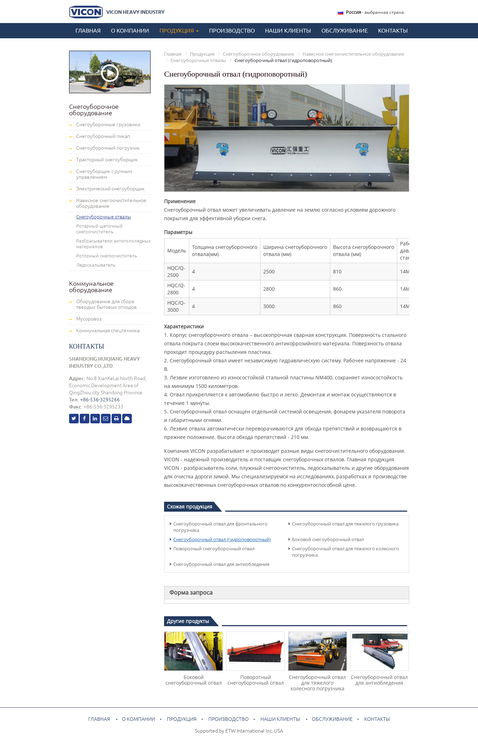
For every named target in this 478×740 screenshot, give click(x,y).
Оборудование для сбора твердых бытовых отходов (106, 304)
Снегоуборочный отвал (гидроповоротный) (222, 539)
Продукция (202, 54)
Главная (88, 30)
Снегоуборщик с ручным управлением (104, 174)
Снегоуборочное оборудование (258, 54)
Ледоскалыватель (96, 264)
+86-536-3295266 (100, 399)
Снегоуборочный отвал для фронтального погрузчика (220, 527)
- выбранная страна (375, 12)
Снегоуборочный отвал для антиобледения (221, 564)
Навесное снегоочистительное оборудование (353, 54)
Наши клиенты (288, 30)
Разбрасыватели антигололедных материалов (113, 243)
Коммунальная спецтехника (108, 330)
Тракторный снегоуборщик (107, 159)
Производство (232, 30)
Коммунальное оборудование (91, 286)
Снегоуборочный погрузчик (108, 148)
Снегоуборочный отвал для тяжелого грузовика (345, 524)
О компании (130, 30)
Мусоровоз (89, 319)
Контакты (393, 30)
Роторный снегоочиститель (106, 255)
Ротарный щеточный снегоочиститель (99, 228)
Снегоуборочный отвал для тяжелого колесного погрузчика (345, 551)
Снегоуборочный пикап (103, 136)
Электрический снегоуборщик (110, 188)
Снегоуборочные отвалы (198, 60)
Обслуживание (344, 30)
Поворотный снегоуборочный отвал (213, 548)
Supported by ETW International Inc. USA (239, 731)
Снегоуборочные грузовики (108, 124)
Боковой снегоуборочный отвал (328, 539)
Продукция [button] (179, 30)
